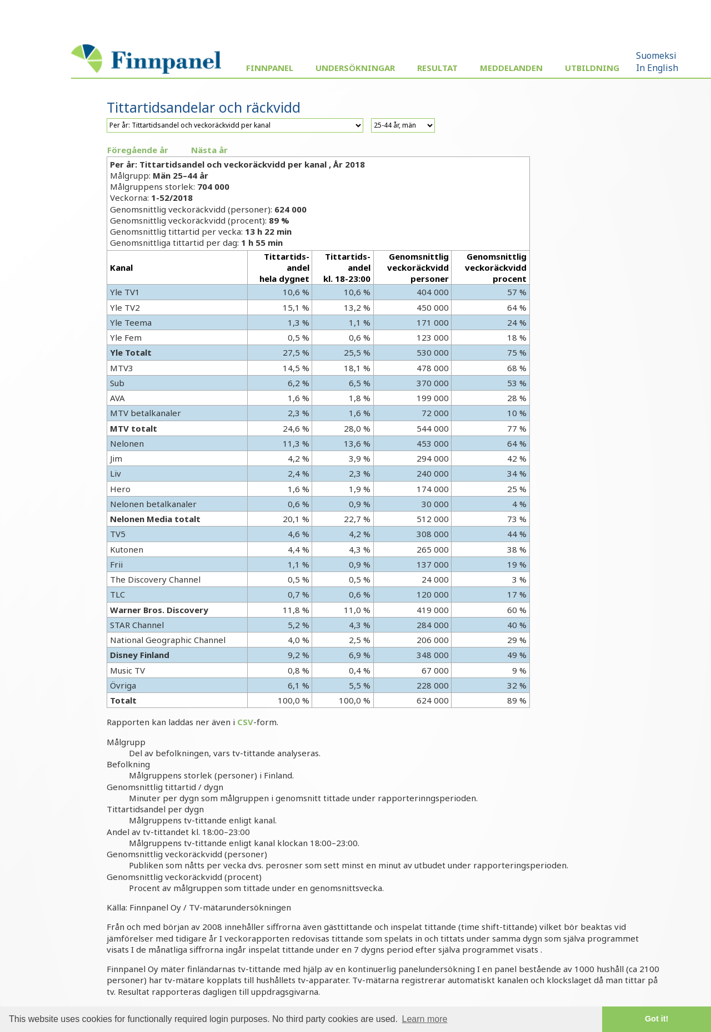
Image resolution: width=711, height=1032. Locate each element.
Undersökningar (355, 67)
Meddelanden (511, 67)
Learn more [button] (425, 1019)
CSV (245, 721)
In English (657, 68)
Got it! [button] (656, 1018)
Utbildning (592, 67)
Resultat (437, 67)
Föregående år (137, 149)
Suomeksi (656, 55)
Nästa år (209, 149)
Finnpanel (269, 67)
